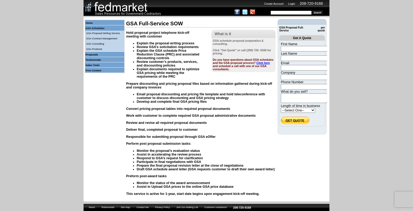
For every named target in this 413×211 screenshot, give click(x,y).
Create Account (273, 3)
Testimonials (93, 59)
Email (285, 63)
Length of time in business (300, 107)
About (92, 207)
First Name (289, 44)
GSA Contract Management (101, 38)
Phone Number (292, 82)
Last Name (289, 53)
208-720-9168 (311, 3)
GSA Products (94, 49)
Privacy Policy (162, 207)
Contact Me (142, 207)
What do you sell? (294, 91)
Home (89, 22)
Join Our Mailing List (187, 207)
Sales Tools (93, 65)
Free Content (93, 70)
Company (288, 72)
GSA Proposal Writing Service (103, 33)
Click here (263, 62)
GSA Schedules (95, 28)
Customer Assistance (215, 207)
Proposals (92, 54)
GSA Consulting (95, 43)
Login (291, 3)
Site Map (125, 207)
